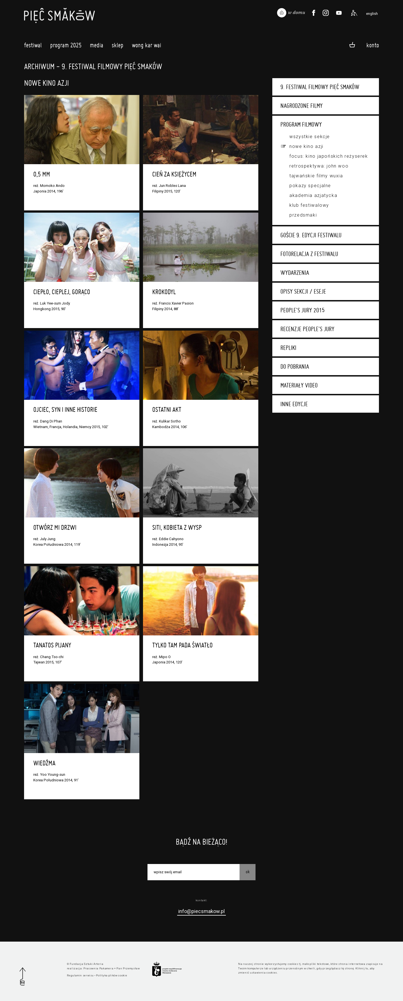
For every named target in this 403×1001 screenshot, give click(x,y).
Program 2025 (65, 46)
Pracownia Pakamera (98, 968)
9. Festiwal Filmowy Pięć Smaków (319, 86)
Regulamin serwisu (80, 975)
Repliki (288, 347)
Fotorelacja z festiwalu (309, 253)
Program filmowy (301, 124)
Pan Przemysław (128, 968)
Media (96, 46)
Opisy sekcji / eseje (303, 291)
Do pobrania (294, 366)
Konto (372, 45)
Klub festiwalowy (309, 205)
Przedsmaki (303, 215)
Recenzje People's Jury (307, 329)
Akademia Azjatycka (313, 195)
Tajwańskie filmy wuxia (316, 175)
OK (248, 871)
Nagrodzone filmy (301, 105)
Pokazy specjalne (310, 185)
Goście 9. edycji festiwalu (310, 235)
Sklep (117, 46)
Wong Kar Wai (146, 46)
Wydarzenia (294, 272)
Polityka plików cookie (111, 975)
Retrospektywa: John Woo (318, 166)
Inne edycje (294, 404)
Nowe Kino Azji (306, 146)
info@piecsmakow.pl (201, 911)
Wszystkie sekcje (309, 136)
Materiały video (299, 385)
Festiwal (33, 46)
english (372, 13)
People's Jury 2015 (302, 310)
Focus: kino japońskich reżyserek (328, 156)
